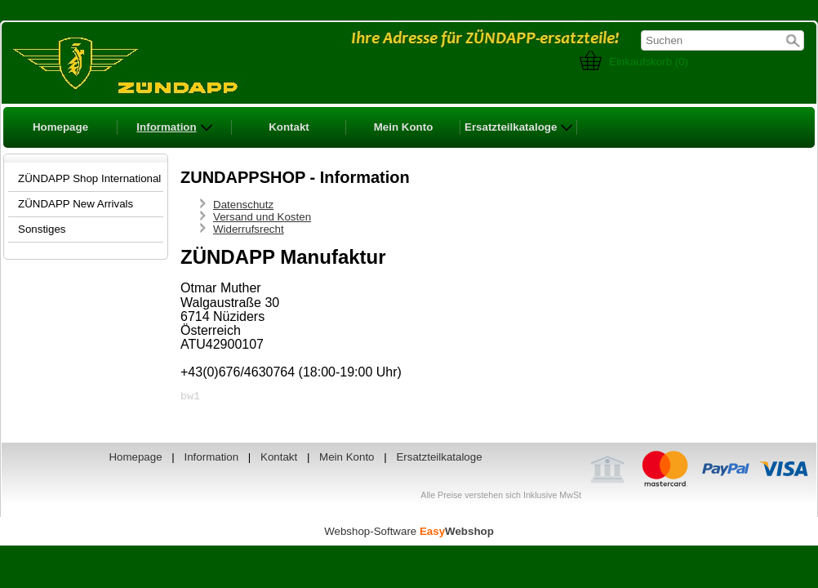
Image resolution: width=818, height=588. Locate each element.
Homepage (60, 127)
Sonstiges (42, 229)
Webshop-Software (409, 534)
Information (174, 127)
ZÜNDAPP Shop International (89, 178)
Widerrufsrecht (248, 229)
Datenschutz (243, 204)
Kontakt (289, 127)
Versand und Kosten (262, 217)
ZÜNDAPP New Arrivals (75, 204)
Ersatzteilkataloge (519, 127)
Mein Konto (403, 127)
